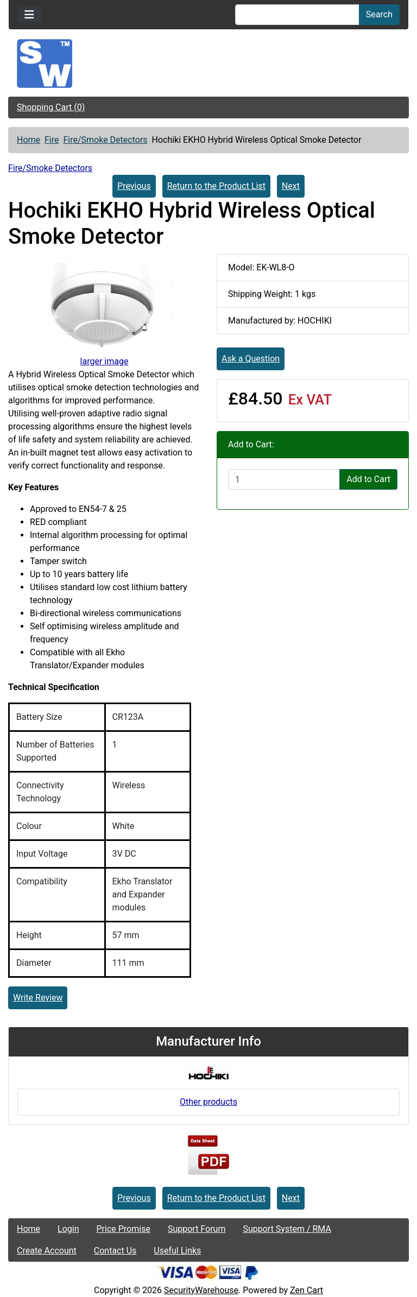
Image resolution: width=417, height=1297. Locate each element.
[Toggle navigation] (29, 15)
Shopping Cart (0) (51, 107)
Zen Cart (306, 1290)
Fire (52, 140)
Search (379, 14)
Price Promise (123, 1229)
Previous (134, 186)
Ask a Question (251, 358)
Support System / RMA (287, 1229)
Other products (208, 1102)
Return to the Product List (216, 186)
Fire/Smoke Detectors (105, 140)
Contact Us (115, 1250)
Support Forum (197, 1229)
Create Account (47, 1250)
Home (28, 140)
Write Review (37, 997)
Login (68, 1229)
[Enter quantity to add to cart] (284, 479)
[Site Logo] (208, 63)
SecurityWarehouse (201, 1290)
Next (291, 186)
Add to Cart (368, 479)
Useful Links (177, 1250)
